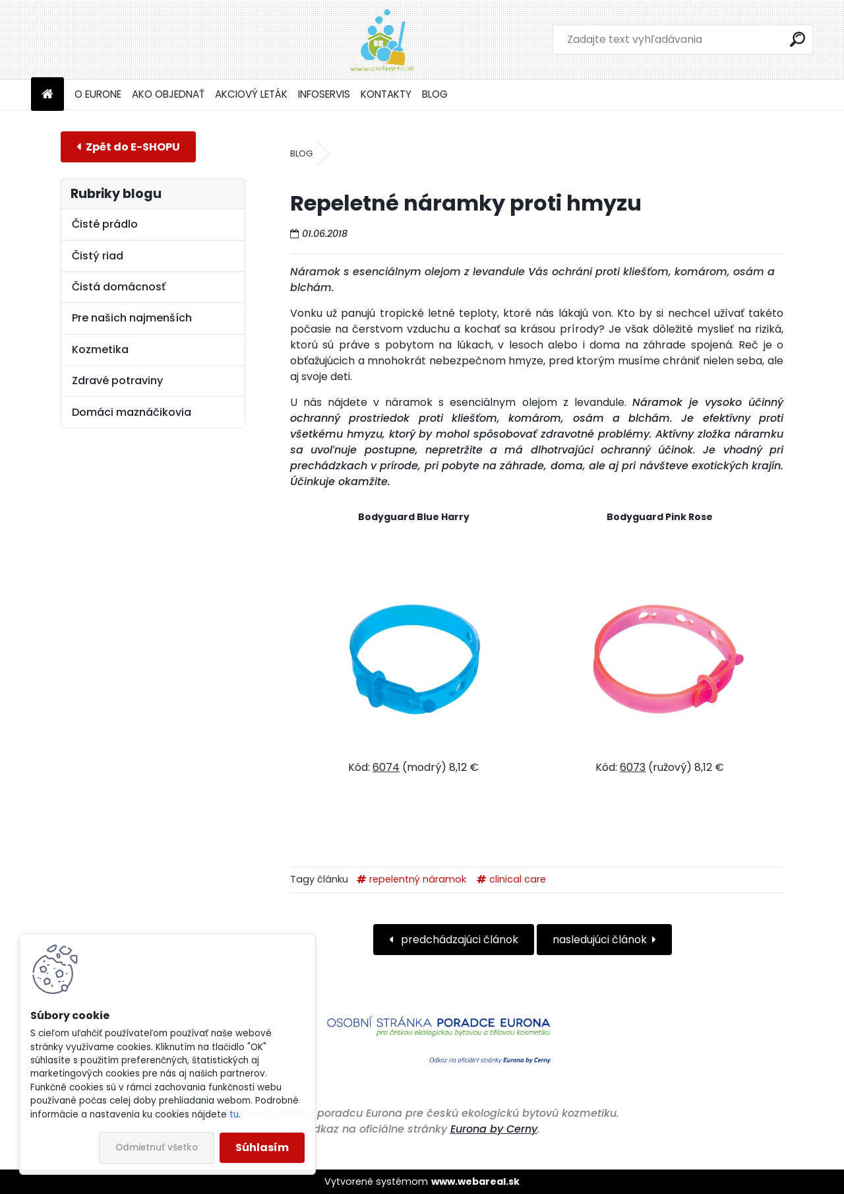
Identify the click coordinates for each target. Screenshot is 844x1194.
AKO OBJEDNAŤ (168, 94)
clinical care (517, 879)
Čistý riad (97, 255)
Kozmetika (100, 349)
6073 (633, 767)
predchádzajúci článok (458, 939)
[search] (797, 39)
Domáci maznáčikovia (131, 412)
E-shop (128, 146)
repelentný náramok (417, 879)
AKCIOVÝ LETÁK (251, 94)
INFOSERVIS (324, 94)
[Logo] (121, 40)
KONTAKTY (386, 94)
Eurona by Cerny (493, 1129)
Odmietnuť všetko (156, 1147)
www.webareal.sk (475, 1181)
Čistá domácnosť (119, 286)
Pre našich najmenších (132, 317)
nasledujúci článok (600, 939)
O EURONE (98, 94)
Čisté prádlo (105, 224)
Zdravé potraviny (117, 380)
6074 (386, 767)
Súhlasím (262, 1147)
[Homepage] (47, 95)
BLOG (435, 94)
